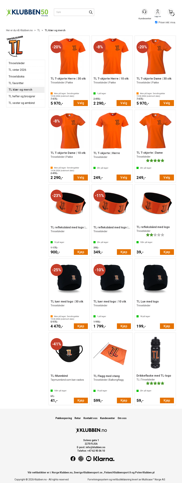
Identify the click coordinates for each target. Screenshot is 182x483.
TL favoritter (16, 83)
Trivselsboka (16, 76)
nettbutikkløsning (121, 479)
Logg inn (157, 12)
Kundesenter (107, 418)
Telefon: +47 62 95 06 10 (91, 450)
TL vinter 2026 (17, 70)
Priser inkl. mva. (165, 22)
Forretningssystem (98, 479)
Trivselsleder (17, 63)
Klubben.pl (148, 472)
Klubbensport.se (92, 472)
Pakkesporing (63, 418)
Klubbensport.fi (122, 472)
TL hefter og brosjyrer (22, 96)
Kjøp (81, 252)
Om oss (122, 418)
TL (38, 30)
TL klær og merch (55, 30)
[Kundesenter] (144, 12)
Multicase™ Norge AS (153, 479)
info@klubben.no (95, 447)
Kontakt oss (90, 418)
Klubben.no (26, 30)
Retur (78, 418)
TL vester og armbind (22, 103)
